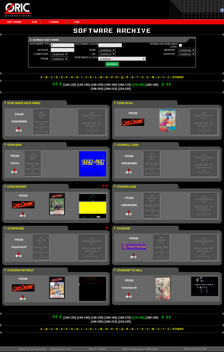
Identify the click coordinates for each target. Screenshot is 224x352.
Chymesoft (18, 247)
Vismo (14, 163)
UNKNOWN (19, 121)
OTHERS (178, 77)
